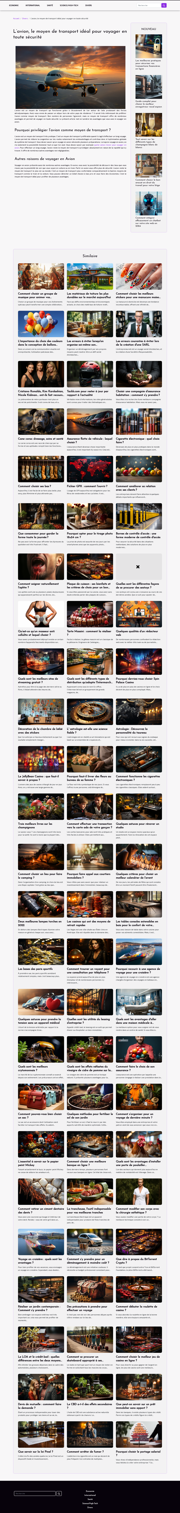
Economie (13, 5)
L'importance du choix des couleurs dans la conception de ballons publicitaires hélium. (40, 345)
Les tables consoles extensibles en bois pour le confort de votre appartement (137, 925)
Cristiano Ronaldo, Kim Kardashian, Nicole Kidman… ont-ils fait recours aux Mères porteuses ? (40, 395)
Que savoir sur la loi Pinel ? (35, 1451)
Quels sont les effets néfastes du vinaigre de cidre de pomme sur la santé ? (89, 1070)
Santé (50, 5)
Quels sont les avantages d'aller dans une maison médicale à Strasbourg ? (136, 1023)
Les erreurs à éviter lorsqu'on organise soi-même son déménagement (85, 345)
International (33, 5)
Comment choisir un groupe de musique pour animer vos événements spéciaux (37, 297)
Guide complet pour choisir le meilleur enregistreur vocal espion (149, 104)
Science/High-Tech (69, 5)
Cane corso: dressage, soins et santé (40, 439)
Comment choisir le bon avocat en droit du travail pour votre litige (148, 183)
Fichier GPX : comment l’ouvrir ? (87, 486)
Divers (88, 5)
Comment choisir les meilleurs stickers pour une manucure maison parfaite (138, 297)
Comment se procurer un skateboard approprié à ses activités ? (84, 1361)
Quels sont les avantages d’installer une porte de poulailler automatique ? (138, 1165)
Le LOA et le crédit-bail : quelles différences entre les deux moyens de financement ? (39, 1361)
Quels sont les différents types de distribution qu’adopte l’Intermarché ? (89, 683)
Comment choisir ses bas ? (34, 486)
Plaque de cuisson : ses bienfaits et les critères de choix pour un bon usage (88, 588)
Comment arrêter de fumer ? (85, 1451)
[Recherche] (149, 5)
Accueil (16, 18)
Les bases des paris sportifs (35, 969)
